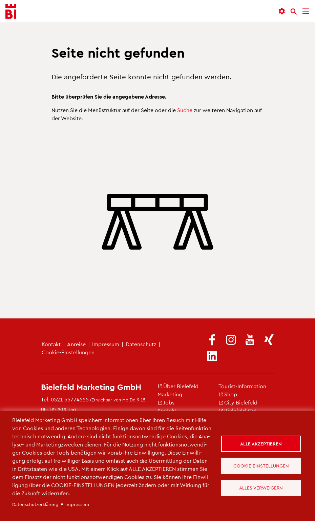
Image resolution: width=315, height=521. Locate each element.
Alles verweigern (261, 488)
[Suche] (293, 11)
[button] (281, 11)
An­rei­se (76, 344)
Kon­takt (51, 344)
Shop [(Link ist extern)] (227, 394)
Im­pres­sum (105, 344)
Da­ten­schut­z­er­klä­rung (35, 504)
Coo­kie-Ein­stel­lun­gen (68, 352)
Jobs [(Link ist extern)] (166, 402)
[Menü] (306, 11)
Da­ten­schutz (141, 344)
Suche (184, 110)
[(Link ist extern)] (212, 340)
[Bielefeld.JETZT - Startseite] (10, 11)
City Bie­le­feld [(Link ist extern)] (237, 402)
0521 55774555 (70, 399)
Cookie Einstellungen (261, 465)
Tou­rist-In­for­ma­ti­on (242, 386)
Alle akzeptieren (261, 443)
